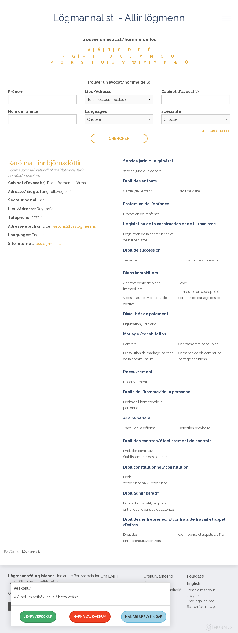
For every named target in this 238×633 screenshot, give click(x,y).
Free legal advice (200, 601)
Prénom (15, 91)
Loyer (182, 283)
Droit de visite (189, 191)
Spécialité (171, 111)
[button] (230, 24)
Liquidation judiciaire (139, 324)
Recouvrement (135, 382)
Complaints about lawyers (201, 593)
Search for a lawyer (202, 607)
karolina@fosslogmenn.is (74, 226)
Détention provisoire (194, 428)
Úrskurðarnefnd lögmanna (158, 579)
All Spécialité (216, 131)
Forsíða (9, 551)
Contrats (129, 344)
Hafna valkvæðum (90, 617)
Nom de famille (23, 111)
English (193, 583)
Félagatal (195, 576)
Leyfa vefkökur (38, 617)
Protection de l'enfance (141, 214)
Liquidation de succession (198, 260)
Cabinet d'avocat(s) (180, 91)
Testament (131, 260)
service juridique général (143, 171)
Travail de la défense (139, 428)
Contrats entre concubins (198, 344)
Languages (96, 111)
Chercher (119, 138)
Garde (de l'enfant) (138, 191)
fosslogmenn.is (48, 243)
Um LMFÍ (109, 576)
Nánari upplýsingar (143, 617)
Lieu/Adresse (98, 91)
